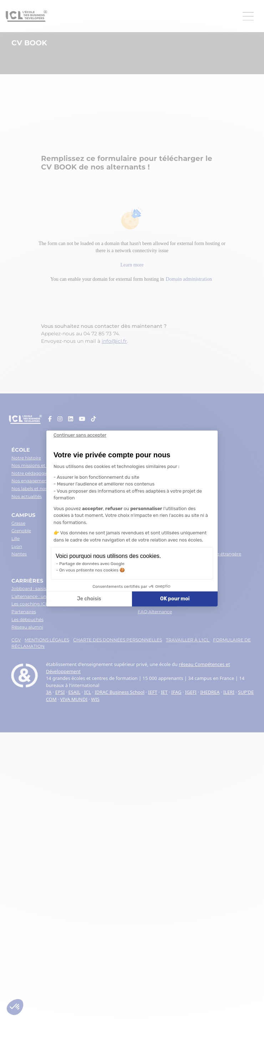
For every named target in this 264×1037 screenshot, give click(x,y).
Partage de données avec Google (92, 563)
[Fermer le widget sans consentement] (80, 435)
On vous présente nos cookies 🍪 (92, 570)
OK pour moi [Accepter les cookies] (175, 599)
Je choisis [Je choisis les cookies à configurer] (89, 599)
